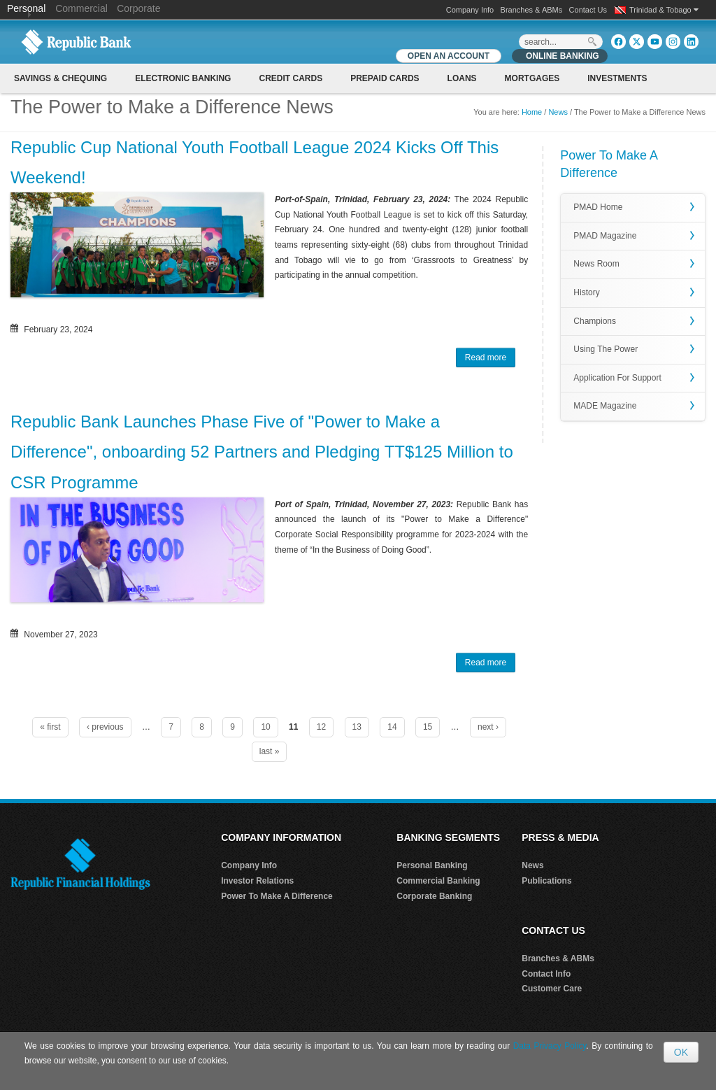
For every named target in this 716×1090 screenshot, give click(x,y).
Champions (594, 321)
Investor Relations (257, 881)
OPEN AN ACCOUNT (448, 56)
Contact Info (546, 974)
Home (532, 112)
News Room (596, 264)
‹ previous (105, 727)
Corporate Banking (434, 896)
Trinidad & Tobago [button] (664, 10)
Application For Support (617, 378)
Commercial (81, 8)
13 (356, 727)
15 (427, 727)
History (586, 292)
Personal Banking (431, 865)
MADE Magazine (604, 406)
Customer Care (552, 988)
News (558, 112)
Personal (27, 8)
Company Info (470, 10)
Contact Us (588, 10)
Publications (546, 881)
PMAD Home (597, 207)
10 (265, 727)
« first (50, 727)
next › (488, 727)
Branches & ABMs (532, 10)
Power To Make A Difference (277, 896)
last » (269, 751)
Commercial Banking (438, 881)
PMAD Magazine (604, 236)
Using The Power (605, 349)
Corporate (138, 8)
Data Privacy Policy (550, 1046)
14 (391, 727)
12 (321, 727)
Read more (490, 359)
